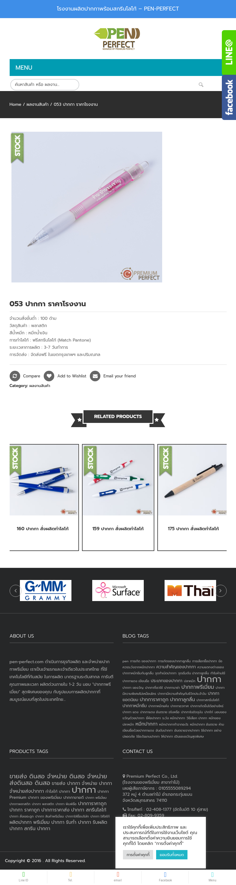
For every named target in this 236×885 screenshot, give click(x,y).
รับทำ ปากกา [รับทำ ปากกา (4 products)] (78, 822)
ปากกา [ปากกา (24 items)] (209, 679)
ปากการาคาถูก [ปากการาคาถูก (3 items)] (154, 699)
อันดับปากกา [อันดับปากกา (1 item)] (164, 730)
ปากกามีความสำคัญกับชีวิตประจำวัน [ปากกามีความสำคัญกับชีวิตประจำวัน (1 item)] (182, 693)
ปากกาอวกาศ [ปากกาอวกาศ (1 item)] (180, 706)
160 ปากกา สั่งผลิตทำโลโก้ (43, 528)
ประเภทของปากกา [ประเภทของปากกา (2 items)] (166, 681)
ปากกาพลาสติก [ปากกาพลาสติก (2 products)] (20, 804)
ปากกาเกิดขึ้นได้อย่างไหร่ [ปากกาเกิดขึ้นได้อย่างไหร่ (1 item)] (206, 706)
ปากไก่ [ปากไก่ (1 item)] (208, 712)
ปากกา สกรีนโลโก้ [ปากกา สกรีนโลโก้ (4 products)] (88, 810)
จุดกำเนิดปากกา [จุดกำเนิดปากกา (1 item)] (165, 673)
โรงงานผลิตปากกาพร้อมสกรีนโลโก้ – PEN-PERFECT (118, 9)
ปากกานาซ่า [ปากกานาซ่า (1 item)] (172, 687)
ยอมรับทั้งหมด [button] (172, 855)
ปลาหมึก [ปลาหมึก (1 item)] (189, 681)
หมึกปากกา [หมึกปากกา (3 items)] (147, 724)
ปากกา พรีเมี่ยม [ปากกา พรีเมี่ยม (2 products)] (95, 797)
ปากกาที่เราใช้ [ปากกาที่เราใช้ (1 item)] (154, 687)
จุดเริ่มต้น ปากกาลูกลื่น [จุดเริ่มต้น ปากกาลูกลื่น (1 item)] (193, 673)
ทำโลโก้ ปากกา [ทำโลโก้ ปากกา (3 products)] (58, 791)
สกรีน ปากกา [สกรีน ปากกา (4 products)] (37, 828)
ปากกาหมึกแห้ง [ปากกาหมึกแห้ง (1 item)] (158, 706)
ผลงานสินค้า (38, 104)
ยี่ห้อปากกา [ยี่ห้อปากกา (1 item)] (153, 718)
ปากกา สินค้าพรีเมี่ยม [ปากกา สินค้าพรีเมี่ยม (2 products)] (49, 816)
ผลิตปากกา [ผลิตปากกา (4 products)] (21, 822)
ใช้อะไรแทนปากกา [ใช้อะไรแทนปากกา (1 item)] (147, 736)
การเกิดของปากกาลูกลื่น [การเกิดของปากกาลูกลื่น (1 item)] (174, 661)
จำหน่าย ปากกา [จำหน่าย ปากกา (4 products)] (97, 783)
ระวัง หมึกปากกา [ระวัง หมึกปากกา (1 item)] (173, 718)
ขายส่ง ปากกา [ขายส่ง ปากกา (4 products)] (66, 783)
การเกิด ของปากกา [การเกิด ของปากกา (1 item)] (143, 661)
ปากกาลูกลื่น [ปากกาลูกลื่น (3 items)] (182, 699)
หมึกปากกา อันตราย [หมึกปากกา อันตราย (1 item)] (203, 724)
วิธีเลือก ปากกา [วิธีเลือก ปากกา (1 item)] (197, 718)
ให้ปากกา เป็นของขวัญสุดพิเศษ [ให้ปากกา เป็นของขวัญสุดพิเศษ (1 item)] (182, 736)
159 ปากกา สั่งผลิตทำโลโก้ (117, 528)
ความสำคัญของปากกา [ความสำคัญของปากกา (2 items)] (176, 667)
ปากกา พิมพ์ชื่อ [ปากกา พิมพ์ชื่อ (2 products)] (65, 804)
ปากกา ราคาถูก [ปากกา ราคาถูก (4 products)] (25, 810)
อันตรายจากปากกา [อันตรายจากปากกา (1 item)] (187, 730)
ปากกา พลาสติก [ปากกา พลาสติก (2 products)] (43, 804)
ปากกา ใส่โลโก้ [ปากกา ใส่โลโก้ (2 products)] (100, 816)
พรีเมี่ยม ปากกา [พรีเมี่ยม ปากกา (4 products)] (48, 822)
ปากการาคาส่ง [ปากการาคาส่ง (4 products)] (55, 810)
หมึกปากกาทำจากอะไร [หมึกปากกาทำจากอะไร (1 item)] (173, 724)
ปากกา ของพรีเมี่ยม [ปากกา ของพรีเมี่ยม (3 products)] (45, 797)
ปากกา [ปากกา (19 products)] (84, 789)
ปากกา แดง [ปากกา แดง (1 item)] (131, 712)
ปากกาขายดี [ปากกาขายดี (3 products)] (73, 797)
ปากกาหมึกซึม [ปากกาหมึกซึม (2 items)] (135, 706)
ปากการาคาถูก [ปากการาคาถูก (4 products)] (92, 803)
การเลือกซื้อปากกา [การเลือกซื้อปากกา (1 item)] (204, 661)
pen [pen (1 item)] (126, 661)
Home (15, 104)
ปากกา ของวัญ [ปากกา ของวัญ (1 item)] (133, 687)
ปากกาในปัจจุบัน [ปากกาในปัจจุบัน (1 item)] (192, 712)
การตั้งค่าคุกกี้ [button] (138, 855)
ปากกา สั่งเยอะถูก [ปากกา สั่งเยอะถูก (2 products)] (22, 816)
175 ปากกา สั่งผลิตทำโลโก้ (193, 528)
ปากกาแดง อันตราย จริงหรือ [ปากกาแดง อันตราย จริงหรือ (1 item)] (160, 712)
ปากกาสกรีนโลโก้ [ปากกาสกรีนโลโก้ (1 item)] (208, 700)
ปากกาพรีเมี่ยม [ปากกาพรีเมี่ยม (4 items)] (197, 687)
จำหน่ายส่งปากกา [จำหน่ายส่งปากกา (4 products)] (27, 791)
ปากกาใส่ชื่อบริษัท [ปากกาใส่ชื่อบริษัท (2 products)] (77, 816)
